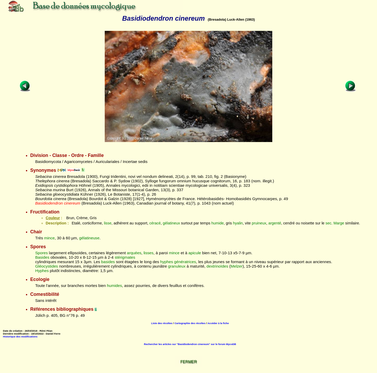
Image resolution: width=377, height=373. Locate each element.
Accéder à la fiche (218, 323)
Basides (42, 257)
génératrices (185, 261)
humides (114, 285)
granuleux (177, 266)
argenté (274, 223)
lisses (148, 253)
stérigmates (125, 257)
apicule (194, 253)
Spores (41, 253)
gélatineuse (89, 238)
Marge (339, 223)
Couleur (53, 218)
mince (49, 238)
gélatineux (171, 223)
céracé (155, 223)
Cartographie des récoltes (189, 323)
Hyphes (42, 270)
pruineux (259, 223)
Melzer (237, 266)
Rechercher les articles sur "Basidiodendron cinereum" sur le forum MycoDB (190, 344)
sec (328, 223)
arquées (134, 253)
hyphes (166, 261)
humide (217, 223)
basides (108, 261)
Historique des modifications (20, 336)
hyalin (238, 223)
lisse (108, 223)
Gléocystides (46, 266)
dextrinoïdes (217, 266)
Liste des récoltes (161, 323)
